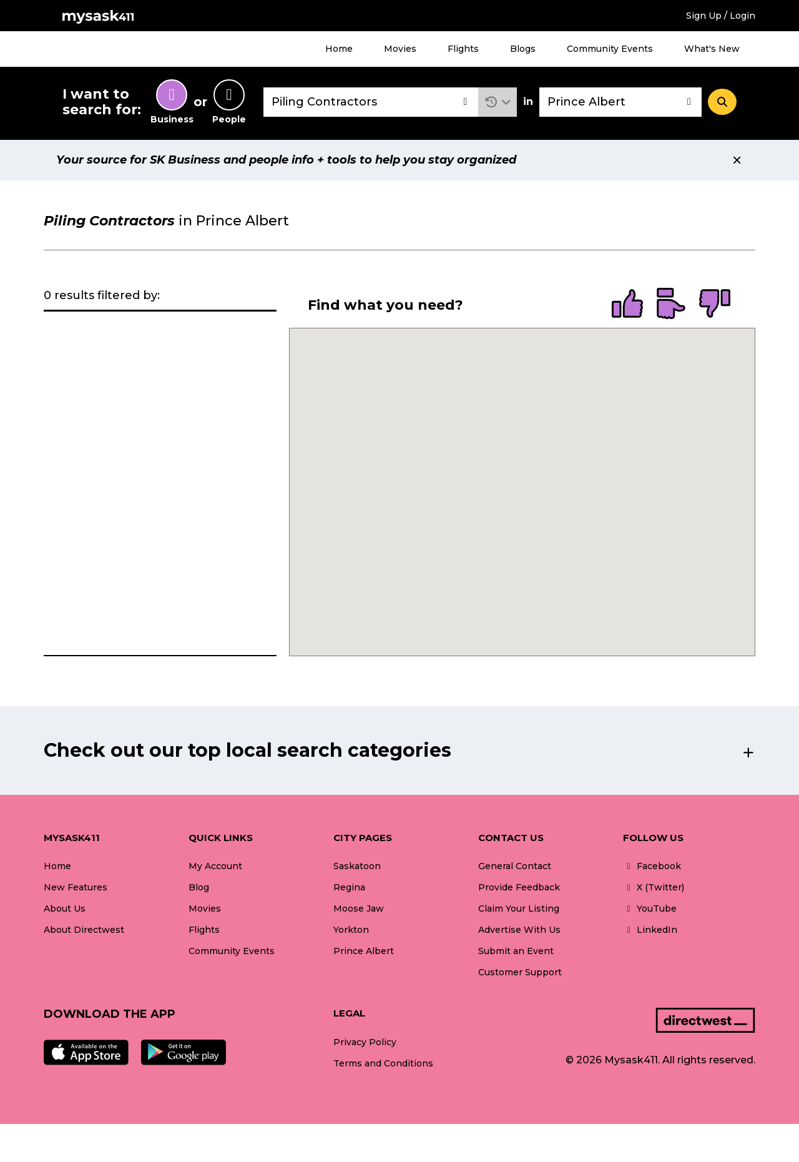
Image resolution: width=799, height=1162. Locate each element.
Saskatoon (357, 866)
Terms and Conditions (383, 1063)
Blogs (523, 48)
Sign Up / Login (720, 15)
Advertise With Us (519, 929)
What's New (712, 48)
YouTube (650, 908)
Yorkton (351, 929)
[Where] (620, 102)
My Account (215, 866)
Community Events (610, 48)
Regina (349, 887)
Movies (400, 48)
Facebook (652, 866)
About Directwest (84, 929)
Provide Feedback (519, 887)
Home (339, 48)
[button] (497, 102)
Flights (463, 48)
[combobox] (370, 102)
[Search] (722, 102)
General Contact (514, 866)
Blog (199, 887)
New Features (75, 887)
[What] (370, 102)
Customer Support (520, 972)
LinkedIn (650, 929)
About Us (65, 908)
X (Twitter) (653, 887)
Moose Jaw (358, 908)
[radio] (627, 305)
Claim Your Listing (518, 908)
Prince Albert (363, 951)
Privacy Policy (364, 1042)
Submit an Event (516, 951)
